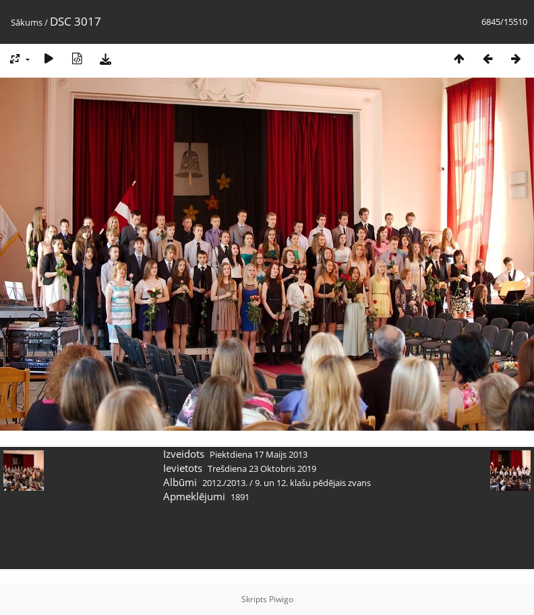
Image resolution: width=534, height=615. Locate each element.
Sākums (26, 22)
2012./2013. (224, 483)
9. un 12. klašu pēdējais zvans (313, 483)
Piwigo (281, 599)
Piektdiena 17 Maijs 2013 (258, 454)
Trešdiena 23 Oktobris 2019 (262, 468)
